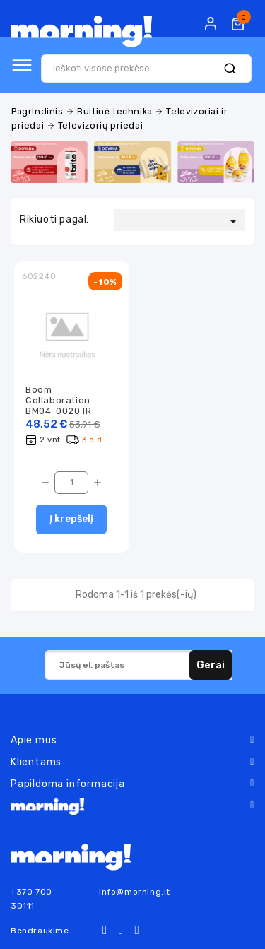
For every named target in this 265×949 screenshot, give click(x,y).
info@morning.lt (134, 892)
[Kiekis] (71, 482)
